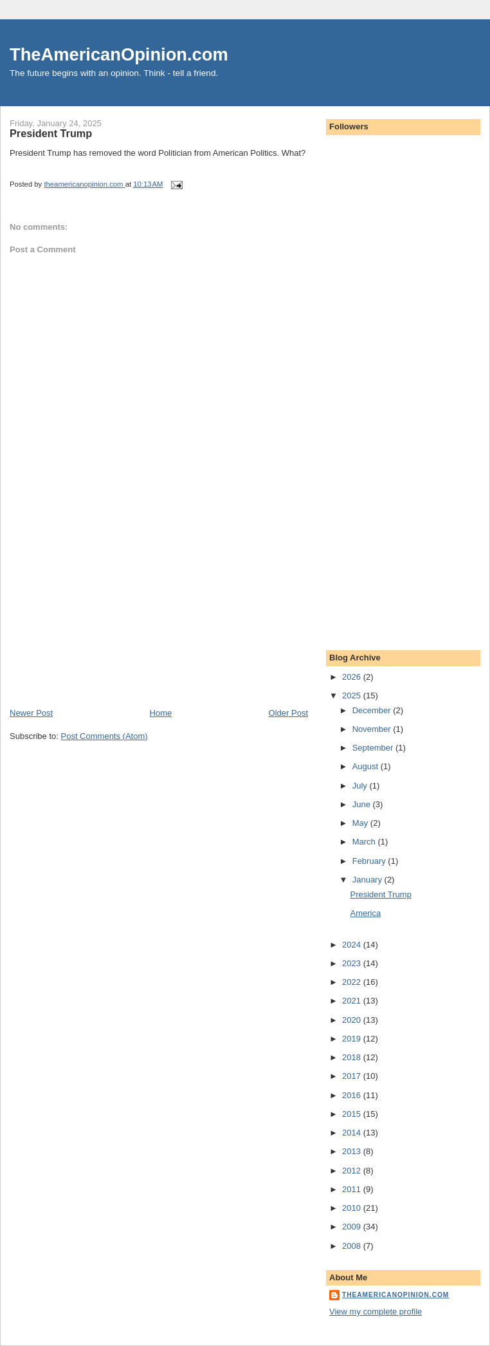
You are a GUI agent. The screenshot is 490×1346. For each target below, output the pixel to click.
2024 (352, 944)
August (366, 766)
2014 (352, 1132)
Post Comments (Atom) (104, 736)
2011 (352, 1189)
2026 (352, 677)
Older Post (288, 713)
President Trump (380, 894)
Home (161, 713)
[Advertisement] (106, 617)
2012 (352, 1170)
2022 (352, 982)
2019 (352, 1038)
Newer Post (31, 713)
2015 (352, 1114)
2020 (352, 1020)
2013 (352, 1151)
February (370, 861)
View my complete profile (375, 1311)
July (361, 785)
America (365, 913)
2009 (352, 1226)
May (361, 823)
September (373, 747)
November (373, 729)
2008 (352, 1246)
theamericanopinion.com (395, 1294)
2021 (352, 1000)
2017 (352, 1076)
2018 (352, 1057)
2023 (352, 963)
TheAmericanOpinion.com (119, 54)
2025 (352, 695)
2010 (352, 1208)
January (368, 879)
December (373, 710)
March (365, 841)
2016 (352, 1095)
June (362, 804)
